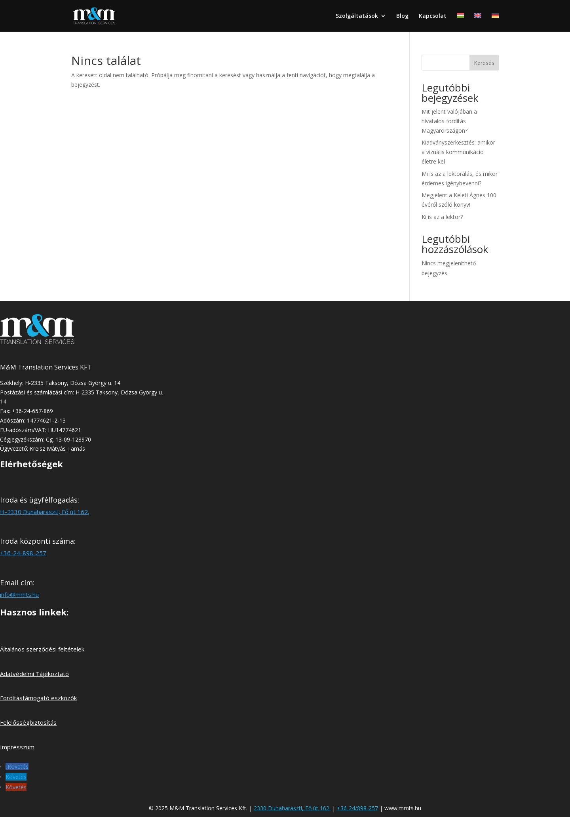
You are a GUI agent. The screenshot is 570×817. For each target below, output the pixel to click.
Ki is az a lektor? (442, 217)
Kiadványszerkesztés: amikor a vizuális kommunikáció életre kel (458, 152)
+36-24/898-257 (357, 808)
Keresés (484, 63)
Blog (402, 16)
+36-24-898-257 (23, 553)
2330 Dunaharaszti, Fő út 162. (292, 808)
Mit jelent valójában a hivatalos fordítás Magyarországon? (449, 121)
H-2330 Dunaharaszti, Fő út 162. (44, 512)
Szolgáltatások (357, 16)
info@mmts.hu (19, 594)
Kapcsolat (432, 16)
